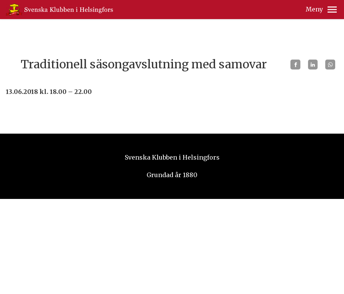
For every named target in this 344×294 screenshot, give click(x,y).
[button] (332, 9)
